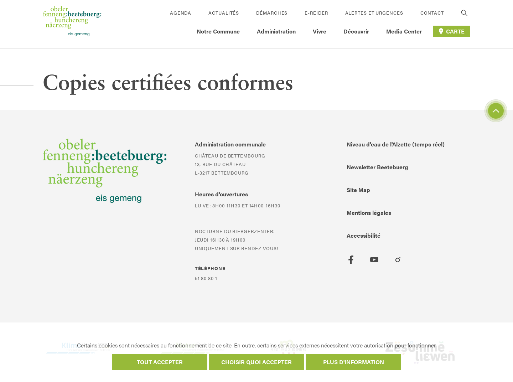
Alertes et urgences (374, 12)
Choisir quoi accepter (256, 362)
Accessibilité (363, 235)
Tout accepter (160, 362)
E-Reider (316, 12)
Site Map (358, 190)
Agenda (180, 12)
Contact (432, 12)
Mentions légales (369, 212)
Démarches (271, 12)
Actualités (223, 12)
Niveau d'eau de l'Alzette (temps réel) (396, 144)
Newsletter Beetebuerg (377, 167)
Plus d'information (353, 362)
